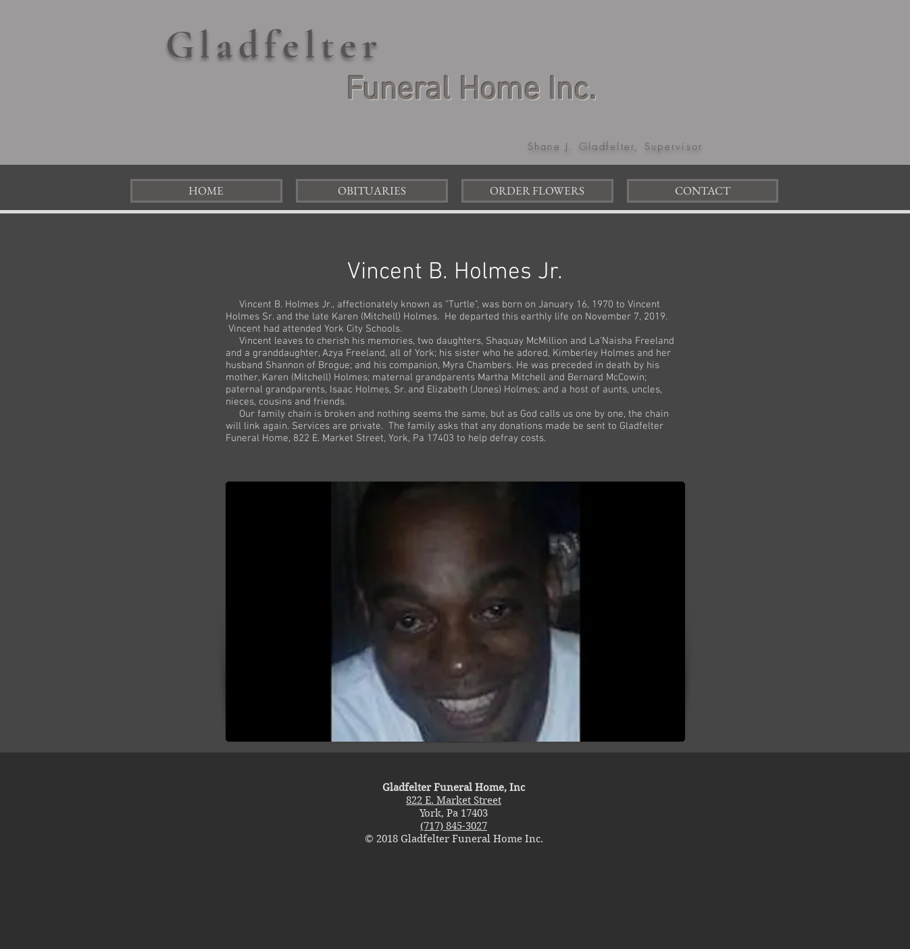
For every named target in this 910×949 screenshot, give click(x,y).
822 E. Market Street (453, 800)
